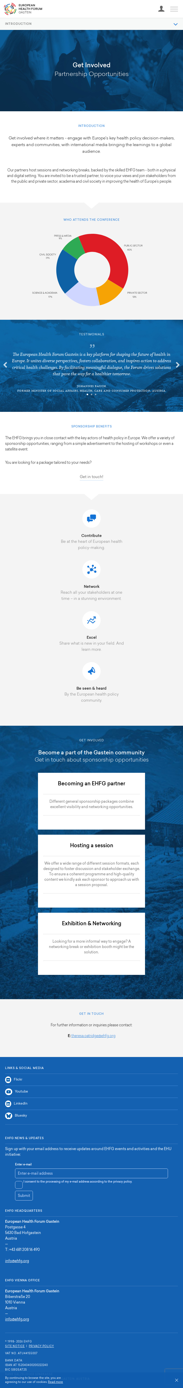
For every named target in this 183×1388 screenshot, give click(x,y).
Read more (55, 1382)
